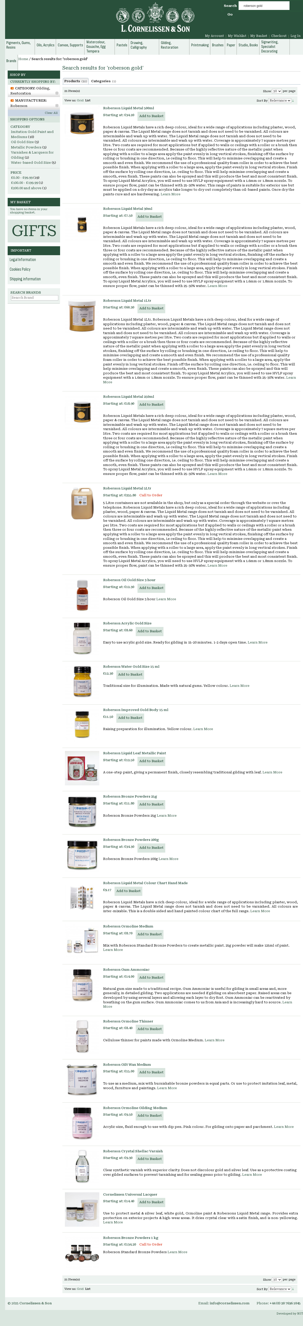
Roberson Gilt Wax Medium (127, 1065)
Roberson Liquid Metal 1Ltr (127, 301)
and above (26, 188)
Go (230, 14)
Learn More (171, 194)
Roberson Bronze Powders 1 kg (130, 1238)
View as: (70, 100)
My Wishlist (237, 36)
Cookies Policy (20, 269)
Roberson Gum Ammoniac (126, 970)
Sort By (262, 100)
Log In (295, 36)
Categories (103, 81)
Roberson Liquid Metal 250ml (128, 397)
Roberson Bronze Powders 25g (130, 796)
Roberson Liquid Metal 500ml (128, 108)
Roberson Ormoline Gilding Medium (135, 1108)
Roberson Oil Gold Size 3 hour (129, 580)
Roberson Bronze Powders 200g (131, 840)
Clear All (51, 113)
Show (267, 91)
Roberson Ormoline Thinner (128, 1021)
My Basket (258, 36)
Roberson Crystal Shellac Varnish (133, 1151)
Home (23, 59)
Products (75, 81)
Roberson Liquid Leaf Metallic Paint (134, 753)
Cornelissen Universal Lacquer (130, 1194)
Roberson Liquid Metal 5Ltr (127, 488)
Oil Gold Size (22, 142)
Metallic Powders (26, 147)
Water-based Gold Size (31, 163)
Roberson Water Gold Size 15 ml (131, 666)
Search (230, 6)
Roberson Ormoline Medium (128, 926)
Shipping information (25, 279)
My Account (214, 36)
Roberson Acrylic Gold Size (127, 623)
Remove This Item (57, 93)
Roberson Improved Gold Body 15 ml (135, 710)
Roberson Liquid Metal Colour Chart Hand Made (145, 883)
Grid (80, 100)
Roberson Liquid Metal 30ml (127, 209)
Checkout (279, 36)
